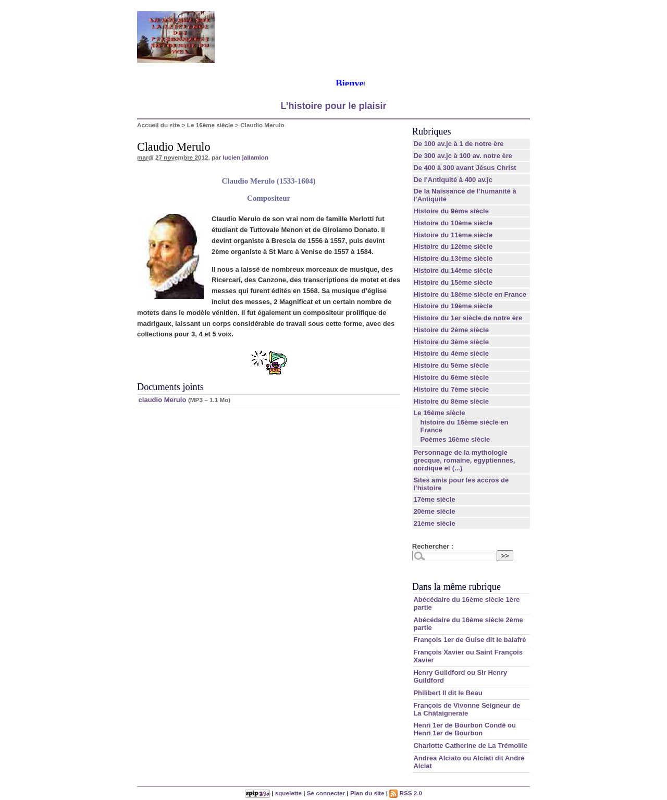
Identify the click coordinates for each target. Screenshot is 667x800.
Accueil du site (158, 125)
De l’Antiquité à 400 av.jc (452, 180)
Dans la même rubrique (456, 586)
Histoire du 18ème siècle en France (469, 294)
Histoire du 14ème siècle (452, 270)
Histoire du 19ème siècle (452, 306)
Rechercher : (432, 546)
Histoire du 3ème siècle (451, 342)
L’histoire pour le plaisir (333, 106)
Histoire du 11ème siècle (452, 235)
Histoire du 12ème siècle (452, 246)
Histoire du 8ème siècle (451, 401)
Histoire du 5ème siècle (451, 365)
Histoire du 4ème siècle (451, 353)
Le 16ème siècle (210, 125)
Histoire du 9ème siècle (451, 211)
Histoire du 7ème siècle (451, 389)
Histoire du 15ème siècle (452, 282)
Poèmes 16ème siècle (455, 439)
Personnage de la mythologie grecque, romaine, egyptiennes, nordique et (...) (464, 460)
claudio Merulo (163, 400)
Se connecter (326, 793)
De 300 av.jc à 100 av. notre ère (462, 156)
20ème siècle (434, 511)
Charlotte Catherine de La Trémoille (470, 745)
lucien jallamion (245, 157)
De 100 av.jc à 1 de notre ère (458, 144)
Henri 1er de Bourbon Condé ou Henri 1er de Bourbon (464, 729)
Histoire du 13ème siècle (452, 258)
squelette (288, 793)
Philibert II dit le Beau (447, 693)
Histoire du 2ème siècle (451, 330)
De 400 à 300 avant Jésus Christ (464, 168)
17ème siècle (434, 499)
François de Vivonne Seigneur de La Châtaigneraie (466, 709)
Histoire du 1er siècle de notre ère (467, 318)
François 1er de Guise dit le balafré (469, 640)
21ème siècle (434, 523)
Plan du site (367, 793)
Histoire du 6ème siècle (451, 377)
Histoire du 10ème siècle (452, 223)
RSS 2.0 (405, 793)
